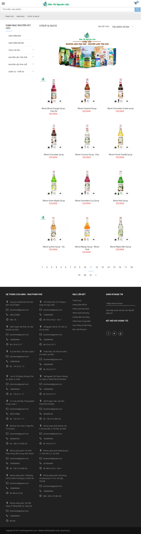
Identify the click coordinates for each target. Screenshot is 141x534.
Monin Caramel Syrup (87, 108)
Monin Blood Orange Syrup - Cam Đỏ (54, 109)
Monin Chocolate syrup (54, 154)
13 (102, 267)
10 (85, 267)
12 (97, 267)
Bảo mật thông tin (80, 329)
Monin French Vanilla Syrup (120, 154)
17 (126, 267)
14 (108, 267)
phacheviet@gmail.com (17, 310)
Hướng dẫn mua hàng (81, 317)
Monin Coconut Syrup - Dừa (87, 154)
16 (120, 267)
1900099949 (46, 315)
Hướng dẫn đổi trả (80, 304)
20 (85, 275)
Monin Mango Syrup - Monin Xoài (87, 248)
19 (79, 275)
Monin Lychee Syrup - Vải (54, 247)
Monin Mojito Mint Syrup (120, 247)
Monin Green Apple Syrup (54, 200)
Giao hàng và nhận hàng (82, 325)
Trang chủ (9, 16)
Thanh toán (77, 300)
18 (131, 267)
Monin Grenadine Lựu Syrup (87, 200)
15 (114, 267)
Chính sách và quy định (82, 321)
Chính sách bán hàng (81, 313)
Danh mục (21, 16)
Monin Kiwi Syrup (120, 200)
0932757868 (13, 315)
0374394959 (46, 463)
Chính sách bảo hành (81, 309)
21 (91, 275)
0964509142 (46, 414)
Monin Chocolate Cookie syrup (121, 108)
